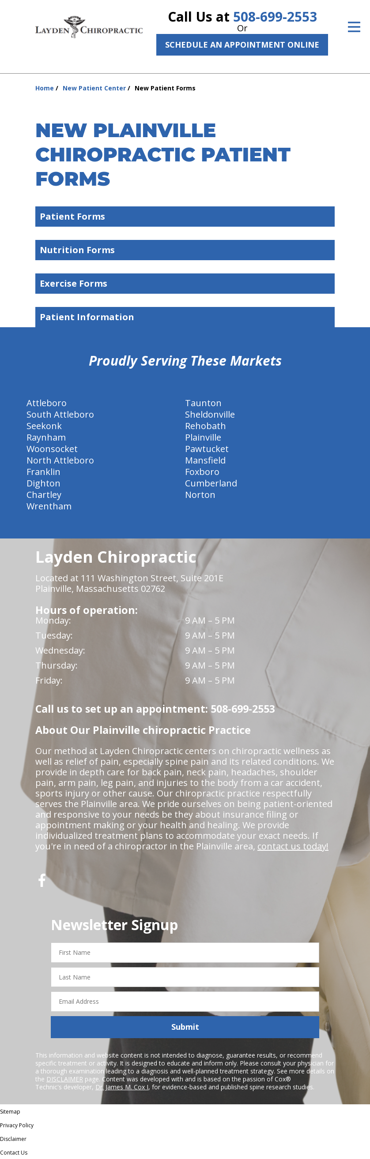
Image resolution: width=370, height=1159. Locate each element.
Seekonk (44, 426)
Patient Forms (187, 216)
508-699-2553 (275, 16)
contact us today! (292, 846)
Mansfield (205, 460)
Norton (200, 495)
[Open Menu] (354, 27)
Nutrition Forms (187, 250)
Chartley (43, 495)
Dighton (43, 483)
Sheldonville (210, 414)
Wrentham (49, 506)
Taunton (203, 403)
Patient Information (187, 317)
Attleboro (46, 403)
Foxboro (202, 472)
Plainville (203, 437)
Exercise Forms (187, 283)
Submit (185, 1026)
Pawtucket (207, 449)
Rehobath (205, 426)
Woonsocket (52, 449)
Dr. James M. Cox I (121, 1087)
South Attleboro (60, 414)
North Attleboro (60, 460)
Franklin (43, 472)
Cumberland (211, 483)
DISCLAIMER (64, 1079)
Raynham (46, 437)
